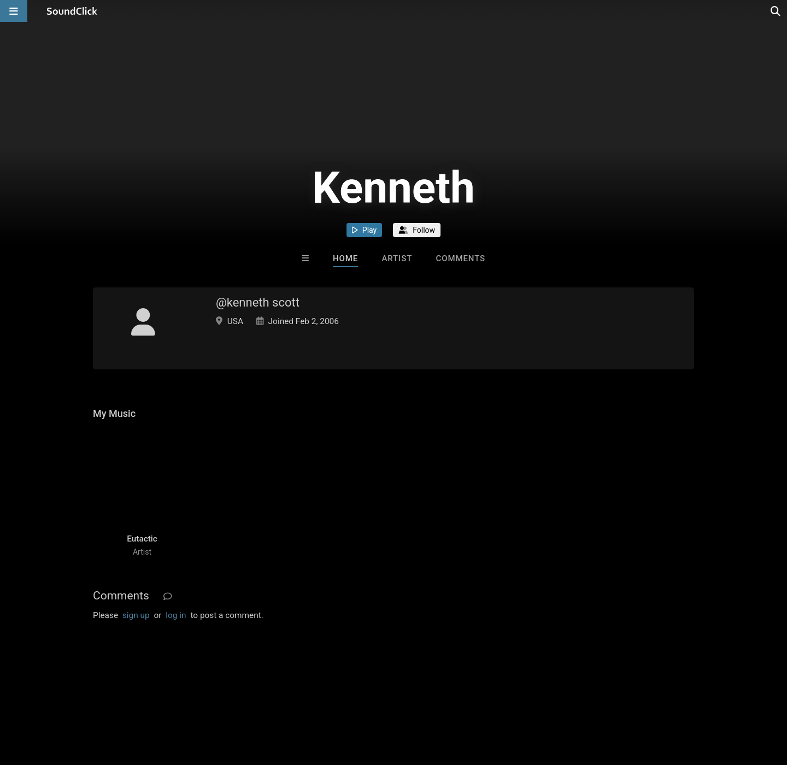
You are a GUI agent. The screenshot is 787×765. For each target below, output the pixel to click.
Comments (460, 258)
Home (345, 258)
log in (176, 615)
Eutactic (142, 539)
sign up (136, 615)
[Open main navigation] (13, 11)
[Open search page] (776, 11)
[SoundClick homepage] (72, 11)
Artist (396, 258)
